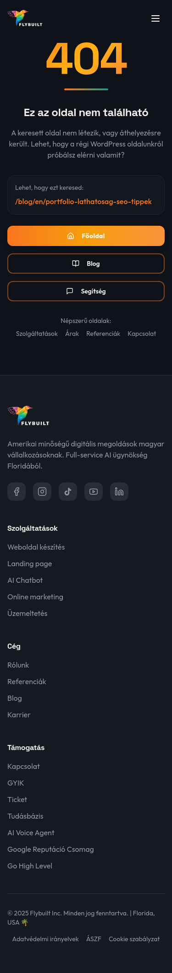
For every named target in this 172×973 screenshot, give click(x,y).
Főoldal (86, 236)
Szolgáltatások (37, 333)
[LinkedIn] (119, 491)
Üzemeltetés (27, 613)
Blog (86, 263)
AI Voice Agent (31, 832)
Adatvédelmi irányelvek (45, 939)
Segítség (85, 291)
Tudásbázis (25, 816)
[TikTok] (68, 491)
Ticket (17, 799)
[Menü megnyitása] (155, 18)
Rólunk (18, 664)
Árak (72, 333)
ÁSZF (93, 939)
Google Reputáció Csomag (50, 849)
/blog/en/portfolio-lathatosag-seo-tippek (83, 201)
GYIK (15, 782)
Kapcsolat (142, 333)
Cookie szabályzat (134, 939)
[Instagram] (42, 491)
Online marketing (35, 596)
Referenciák (103, 333)
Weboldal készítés (36, 546)
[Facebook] (16, 491)
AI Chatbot (25, 580)
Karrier (19, 714)
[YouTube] (93, 491)
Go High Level (29, 865)
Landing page (29, 563)
